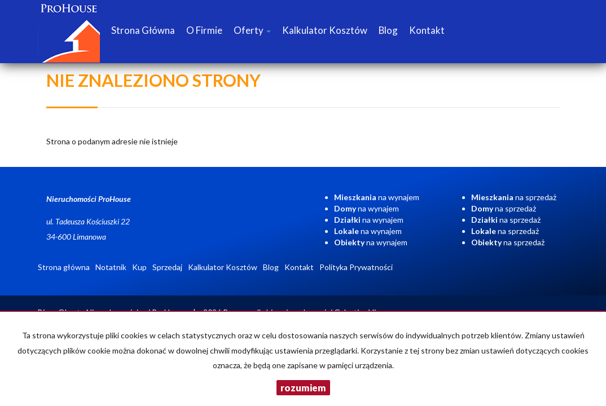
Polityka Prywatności (356, 267)
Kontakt (427, 30)
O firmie (204, 30)
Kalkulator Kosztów (324, 30)
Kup (139, 267)
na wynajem (376, 197)
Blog (388, 30)
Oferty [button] (252, 30)
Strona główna (143, 30)
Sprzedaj (167, 267)
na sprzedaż (513, 197)
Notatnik (110, 267)
